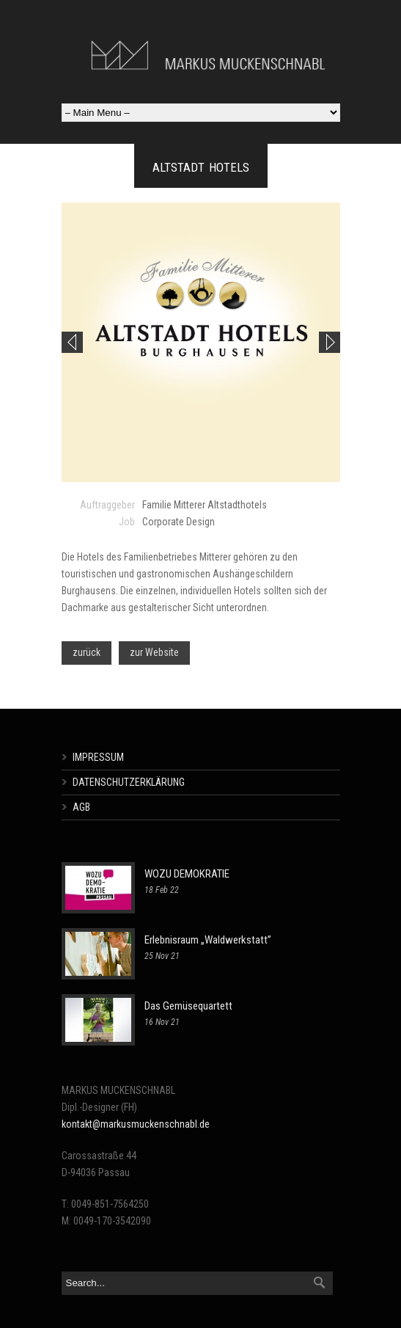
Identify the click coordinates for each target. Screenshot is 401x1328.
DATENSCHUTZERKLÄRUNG (129, 782)
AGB (81, 807)
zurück (86, 652)
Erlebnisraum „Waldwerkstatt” (207, 939)
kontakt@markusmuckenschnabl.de (136, 1124)
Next (329, 342)
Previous (72, 342)
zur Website (154, 652)
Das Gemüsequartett (188, 1006)
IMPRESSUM (98, 757)
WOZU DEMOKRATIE (186, 873)
